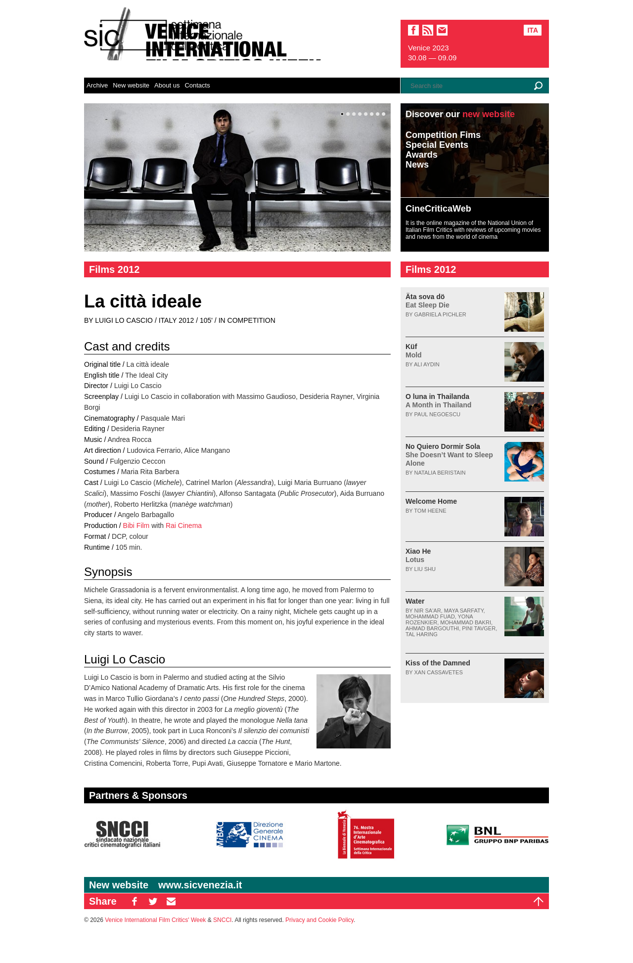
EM (171, 901)
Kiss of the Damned (438, 663)
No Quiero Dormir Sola (449, 454)
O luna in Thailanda (438, 401)
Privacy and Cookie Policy (319, 920)
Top (538, 901)
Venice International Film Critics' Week (155, 920)
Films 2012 (114, 269)
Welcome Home (431, 501)
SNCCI (222, 920)
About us (167, 85)
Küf (414, 351)
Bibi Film (136, 525)
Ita (532, 30)
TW (153, 901)
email (442, 30)
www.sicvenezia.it (200, 884)
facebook (413, 30)
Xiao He (418, 555)
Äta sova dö (428, 301)
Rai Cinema (184, 525)
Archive (97, 85)
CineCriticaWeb (438, 209)
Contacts (197, 85)
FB (134, 901)
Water (415, 601)
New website (131, 85)
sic (427, 30)
